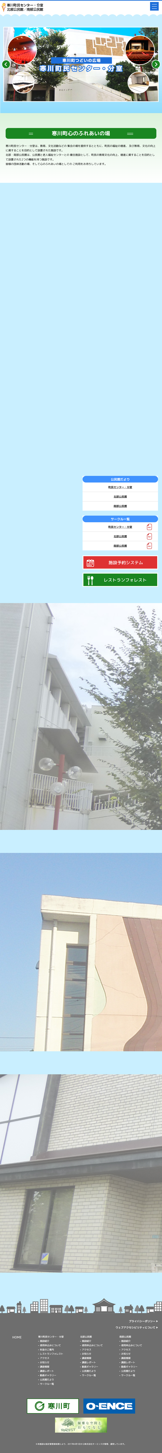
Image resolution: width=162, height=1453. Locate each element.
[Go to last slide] (6, 64)
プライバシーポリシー (142, 1321)
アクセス (44, 1358)
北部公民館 (120, 496)
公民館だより (47, 1379)
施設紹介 (44, 1341)
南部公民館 (120, 506)
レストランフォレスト (51, 1353)
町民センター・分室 (120, 487)
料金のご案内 (47, 1349)
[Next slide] (156, 64)
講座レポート (47, 1371)
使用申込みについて (50, 1345)
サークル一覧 (47, 1384)
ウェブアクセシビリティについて (136, 1327)
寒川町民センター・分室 (51, 1336)
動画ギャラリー (48, 1375)
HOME (17, 1337)
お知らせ (44, 1362)
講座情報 (44, 1366)
